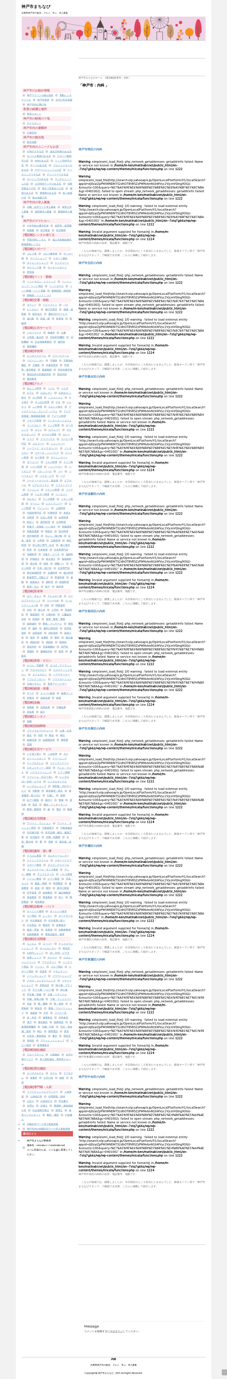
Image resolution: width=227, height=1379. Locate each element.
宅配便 (36, 790)
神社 (62, 735)
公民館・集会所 (35, 337)
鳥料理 (59, 586)
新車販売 (61, 925)
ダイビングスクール (58, 865)
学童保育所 (52, 365)
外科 (29, 609)
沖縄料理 (32, 554)
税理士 (59, 1110)
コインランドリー (59, 763)
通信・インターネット (55, 804)
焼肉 (46, 563)
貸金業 (30, 711)
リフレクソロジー (36, 679)
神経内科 (35, 642)
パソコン (39, 966)
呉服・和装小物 (35, 999)
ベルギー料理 (42, 494)
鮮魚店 (38, 1008)
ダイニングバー (59, 457)
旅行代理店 (51, 309)
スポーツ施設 (60, 258)
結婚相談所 (49, 740)
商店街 (66, 948)
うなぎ (64, 388)
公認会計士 (46, 1101)
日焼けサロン (34, 683)
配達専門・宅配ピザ (37, 577)
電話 (58, 809)
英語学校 (62, 374)
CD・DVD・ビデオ (60, 953)
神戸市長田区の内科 (92, 611)
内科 (46, 605)
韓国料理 (64, 582)
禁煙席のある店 (48, 193)
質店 (34, 804)
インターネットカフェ (60, 420)
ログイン (117, 1331)
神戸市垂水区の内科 (92, 376)
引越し (50, 795)
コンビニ (32, 943)
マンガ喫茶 (49, 499)
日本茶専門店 (61, 549)
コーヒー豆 (61, 1013)
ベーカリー (61, 494)
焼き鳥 (33, 563)
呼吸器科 (60, 605)
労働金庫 (61, 707)
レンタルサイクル (57, 781)
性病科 (36, 619)
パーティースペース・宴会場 (42, 480)
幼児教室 (45, 230)
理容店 (67, 1036)
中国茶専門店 (34, 512)
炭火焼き (51, 559)
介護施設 (55, 1054)
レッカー (47, 915)
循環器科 (35, 614)
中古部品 (32, 925)
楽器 (37, 888)
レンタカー (33, 309)
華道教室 (47, 897)
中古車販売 (36, 920)
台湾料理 (61, 522)
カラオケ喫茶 (49, 434)
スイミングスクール (37, 860)
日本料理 (43, 549)
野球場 (30, 272)
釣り (61, 897)
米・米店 (32, 1017)
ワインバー (43, 508)
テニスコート (62, 263)
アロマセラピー (38, 670)
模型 (48, 888)
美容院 (30, 1040)
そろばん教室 (34, 855)
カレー (66, 434)
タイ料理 (39, 457)
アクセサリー (49, 962)
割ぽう (30, 522)
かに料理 (37, 397)
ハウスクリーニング (41, 772)
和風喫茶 (67, 526)
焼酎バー (59, 563)
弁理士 (30, 1105)
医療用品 (58, 1022)
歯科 (34, 628)
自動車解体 (33, 934)
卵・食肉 (58, 1003)
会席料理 (63, 517)
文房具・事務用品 (36, 1036)
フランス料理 (52, 489)
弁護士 (44, 1105)
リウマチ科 (53, 600)
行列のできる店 (35, 151)
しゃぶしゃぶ (55, 397)
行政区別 (32, 132)
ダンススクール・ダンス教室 (42, 869)
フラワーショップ (62, 976)
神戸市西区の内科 (90, 149)
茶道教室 (32, 897)
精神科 (63, 642)
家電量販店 (43, 1045)
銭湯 (58, 697)
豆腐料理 (52, 572)
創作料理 (45, 522)
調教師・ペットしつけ (39, 295)
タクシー (32, 304)
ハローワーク (34, 332)
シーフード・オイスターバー (42, 448)
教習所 (46, 925)
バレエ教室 (66, 874)
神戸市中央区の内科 (92, 1077)
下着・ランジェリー (61, 999)
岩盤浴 (30, 697)
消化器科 (53, 633)
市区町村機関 (57, 337)
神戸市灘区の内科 (90, 846)
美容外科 (32, 646)
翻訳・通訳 (53, 1115)
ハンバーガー (55, 466)
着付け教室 (63, 888)
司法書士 (63, 1101)
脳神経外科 (46, 651)
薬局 (61, 651)
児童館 (36, 365)
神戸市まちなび (36, 6)
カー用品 (32, 915)
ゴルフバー (38, 443)
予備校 (53, 360)
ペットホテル (56, 286)
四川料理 (63, 531)
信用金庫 (45, 707)
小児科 (55, 609)
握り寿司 (65, 545)
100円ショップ (35, 953)
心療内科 (51, 614)
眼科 (57, 637)
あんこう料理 (34, 388)
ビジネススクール (36, 355)
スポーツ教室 (34, 865)
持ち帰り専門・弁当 (43, 545)
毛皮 (29, 1003)
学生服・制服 (34, 994)
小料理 (40, 540)
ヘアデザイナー (61, 674)
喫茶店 (48, 531)
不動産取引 (48, 828)
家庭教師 (47, 369)
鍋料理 (49, 582)
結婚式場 (32, 740)
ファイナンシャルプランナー (42, 1091)
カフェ (38, 429)
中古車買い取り (56, 920)
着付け (48, 800)
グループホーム (35, 1054)
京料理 (30, 517)
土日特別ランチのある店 (48, 183)
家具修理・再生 (54, 790)
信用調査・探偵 (56, 1096)
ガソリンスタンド (36, 758)
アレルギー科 (55, 596)
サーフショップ (38, 258)
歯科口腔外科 (51, 628)
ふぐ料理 (37, 406)
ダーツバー (33, 462)
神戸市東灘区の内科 (92, 959)
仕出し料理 (46, 517)
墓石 (29, 735)
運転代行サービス (57, 314)
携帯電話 (53, 1031)
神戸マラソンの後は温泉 (40, 95)
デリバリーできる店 (57, 174)
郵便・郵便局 (34, 809)
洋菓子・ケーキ (51, 554)
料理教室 (58, 883)
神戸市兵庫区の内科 (92, 728)
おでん (30, 393)
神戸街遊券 (43, 99)
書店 (54, 1036)
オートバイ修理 (35, 911)
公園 (63, 332)
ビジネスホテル (35, 1073)
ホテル (53, 1073)
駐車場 (59, 318)
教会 (51, 735)
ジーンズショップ (36, 976)
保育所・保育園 (63, 225)
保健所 (51, 332)
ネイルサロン (39, 674)
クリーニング (59, 758)
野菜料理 (59, 577)
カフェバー (54, 429)
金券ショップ (34, 957)
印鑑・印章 (48, 1026)
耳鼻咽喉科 (49, 646)
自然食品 (63, 1017)
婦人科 (41, 609)
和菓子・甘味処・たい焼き (41, 526)
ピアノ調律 (64, 772)
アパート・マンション (39, 823)
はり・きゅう (34, 596)
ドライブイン (50, 304)
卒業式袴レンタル (36, 239)
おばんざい (46, 393)
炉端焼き (35, 559)
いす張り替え (34, 754)
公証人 (30, 1101)
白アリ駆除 (33, 800)
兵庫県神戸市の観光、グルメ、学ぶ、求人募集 (113, 1365)
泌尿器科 (37, 633)
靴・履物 (43, 1003)
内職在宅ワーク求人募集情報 (42, 1124)
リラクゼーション (62, 679)
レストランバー (54, 503)
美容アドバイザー (57, 683)
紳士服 (63, 989)
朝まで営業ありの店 (53, 188)
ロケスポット (34, 123)
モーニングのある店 (37, 179)
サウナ (30, 693)
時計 (39, 1031)
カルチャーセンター (58, 855)
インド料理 (54, 425)
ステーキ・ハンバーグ (47, 453)
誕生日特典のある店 (61, 151)
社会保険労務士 (40, 1110)
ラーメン (35, 503)
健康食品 (47, 1017)
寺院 (40, 735)
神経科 (49, 642)
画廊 (29, 721)
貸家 (50, 841)
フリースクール (60, 355)
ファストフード (64, 485)
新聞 (62, 795)
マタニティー (60, 971)
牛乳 (46, 1013)
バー (60, 471)
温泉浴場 (45, 697)
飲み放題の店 (39, 197)
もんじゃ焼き (55, 406)
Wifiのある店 (42, 160)
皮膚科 (44, 637)
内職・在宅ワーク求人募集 (41, 207)
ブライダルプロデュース (40, 730)
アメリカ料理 (59, 416)
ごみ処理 (52, 754)
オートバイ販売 (58, 911)
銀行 (42, 711)
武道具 (43, 971)
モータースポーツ (57, 267)
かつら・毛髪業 (35, 665)
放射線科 (32, 623)
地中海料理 (33, 536)
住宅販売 (35, 837)
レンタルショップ (36, 786)
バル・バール (44, 471)
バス (65, 304)
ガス (65, 754)
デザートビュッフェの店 (48, 170)
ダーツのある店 (38, 165)
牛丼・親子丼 (44, 568)
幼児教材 (61, 230)
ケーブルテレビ (35, 763)
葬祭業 (64, 740)
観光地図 (32, 142)
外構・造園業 (53, 837)
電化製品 (43, 1022)
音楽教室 (39, 901)
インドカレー (34, 425)
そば (58, 402)
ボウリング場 (34, 267)
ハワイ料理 (36, 466)
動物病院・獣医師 (61, 290)
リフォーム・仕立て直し (40, 777)
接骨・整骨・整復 (55, 619)
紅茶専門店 (64, 568)
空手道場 (32, 892)
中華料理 (52, 512)
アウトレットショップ (52, 1040)
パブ (62, 476)
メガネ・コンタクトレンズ (41, 980)
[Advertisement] (146, 49)
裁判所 (61, 341)
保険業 (30, 707)
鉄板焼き (35, 582)
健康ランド (67, 693)
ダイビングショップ (37, 263)
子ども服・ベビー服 (43, 989)
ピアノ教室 (54, 878)
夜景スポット (34, 113)
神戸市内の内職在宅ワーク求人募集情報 (48, 1128)
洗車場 (48, 929)
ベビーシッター (35, 360)
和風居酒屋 (33, 531)
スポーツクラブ (63, 860)
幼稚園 (30, 230)
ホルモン (32, 499)
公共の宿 (48, 1077)
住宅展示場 (33, 832)
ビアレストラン (40, 485)
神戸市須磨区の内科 (92, 494)
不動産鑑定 (66, 828)
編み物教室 (65, 892)
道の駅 (30, 318)
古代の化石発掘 (64, 99)
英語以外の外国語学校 (39, 374)
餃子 (47, 586)
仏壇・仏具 (66, 730)
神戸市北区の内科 (90, 263)
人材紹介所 (36, 1096)
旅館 (61, 1077)
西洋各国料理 (34, 572)
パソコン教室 (34, 878)
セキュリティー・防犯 (39, 767)
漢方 (29, 1022)
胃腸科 (30, 651)
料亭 (29, 549)
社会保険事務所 (43, 341)
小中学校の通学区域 (37, 225)
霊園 (29, 744)
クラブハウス (47, 439)
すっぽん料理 (42, 402)
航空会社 (37, 314)
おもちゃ (52, 957)
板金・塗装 (33, 929)
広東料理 (55, 540)
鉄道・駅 (45, 318)
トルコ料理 (51, 462)
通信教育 (32, 379)
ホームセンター (48, 948)
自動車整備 (65, 929)
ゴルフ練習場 (50, 253)
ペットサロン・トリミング (41, 281)
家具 (66, 1031)
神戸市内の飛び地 (36, 104)
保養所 (33, 1077)
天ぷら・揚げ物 (53, 536)
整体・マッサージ (52, 623)
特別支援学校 (65, 369)
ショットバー (58, 443)
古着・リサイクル (57, 994)
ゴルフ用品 (57, 966)
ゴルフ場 (32, 253)
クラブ (30, 439)
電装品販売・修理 (54, 934)
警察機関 (32, 346)
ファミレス (33, 489)
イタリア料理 (34, 420)
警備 (61, 800)
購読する (30, 1133)
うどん (51, 388)
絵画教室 (47, 892)
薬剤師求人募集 (43, 211)
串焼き (67, 512)
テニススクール (45, 874)
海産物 (33, 1013)
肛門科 (64, 646)
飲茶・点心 (33, 586)
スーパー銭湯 (47, 693)
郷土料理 (68, 572)
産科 (32, 637)
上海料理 (60, 508)
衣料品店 (44, 985)
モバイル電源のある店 (39, 156)
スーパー (47, 943)
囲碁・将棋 (41, 883)
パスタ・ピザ (47, 476)
